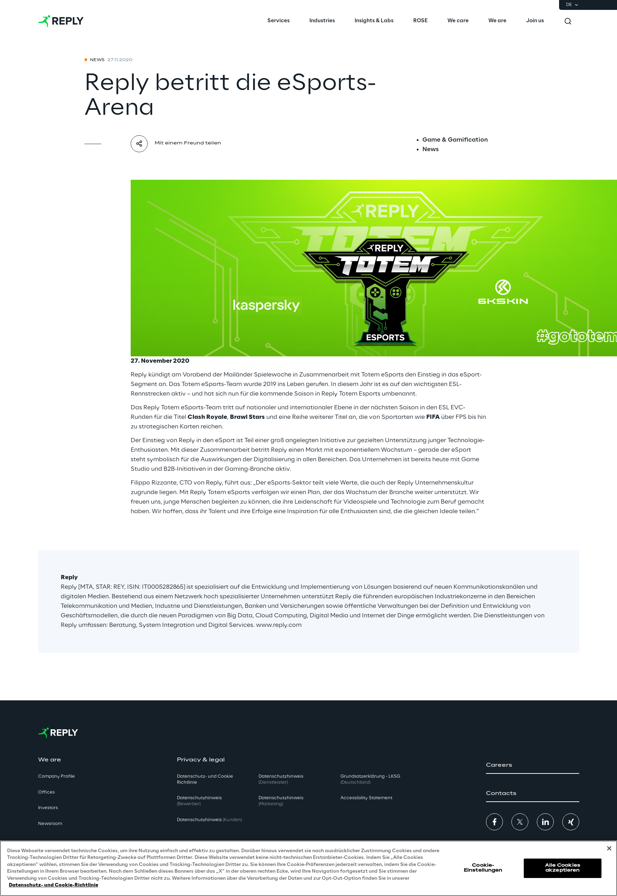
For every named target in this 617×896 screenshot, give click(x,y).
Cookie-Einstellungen (483, 868)
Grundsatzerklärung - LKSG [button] (370, 779)
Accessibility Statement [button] (366, 798)
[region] (308, 868)
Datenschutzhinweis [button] (199, 801)
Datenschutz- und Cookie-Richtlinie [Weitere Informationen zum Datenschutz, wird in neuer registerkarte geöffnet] (53, 885)
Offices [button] (46, 792)
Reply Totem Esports (350, 394)
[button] (532, 765)
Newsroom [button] (50, 823)
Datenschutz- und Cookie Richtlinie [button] (205, 779)
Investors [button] (48, 808)
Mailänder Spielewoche (257, 375)
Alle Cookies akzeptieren (562, 868)
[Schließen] (609, 848)
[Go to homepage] (61, 21)
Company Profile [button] (56, 776)
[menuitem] (278, 21)
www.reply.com (279, 625)
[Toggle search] (568, 21)
